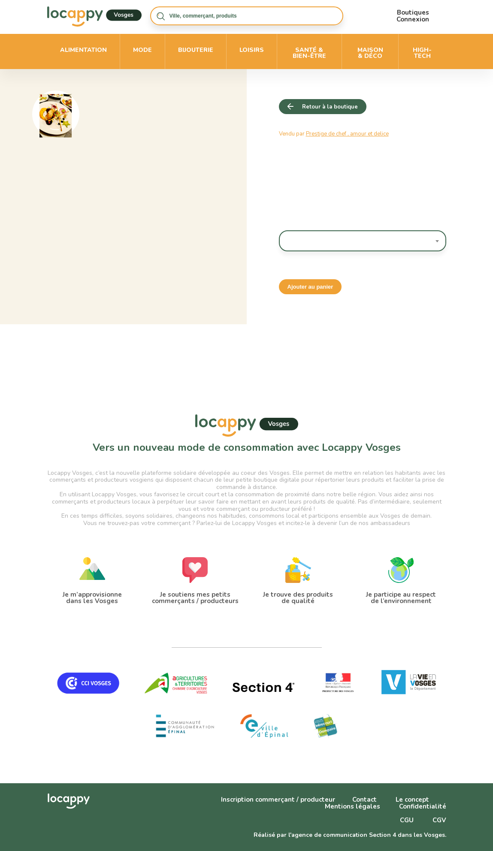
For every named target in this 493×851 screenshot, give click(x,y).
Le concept (412, 799)
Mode (142, 50)
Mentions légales (352, 806)
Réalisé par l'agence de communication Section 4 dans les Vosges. (350, 835)
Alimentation (83, 50)
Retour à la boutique (330, 107)
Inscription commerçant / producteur (278, 799)
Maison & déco (370, 53)
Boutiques (413, 12)
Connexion (412, 19)
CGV (439, 820)
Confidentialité (422, 806)
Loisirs (251, 50)
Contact (364, 799)
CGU (407, 820)
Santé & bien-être (309, 53)
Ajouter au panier (310, 287)
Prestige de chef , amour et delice (347, 134)
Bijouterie (195, 50)
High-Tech (422, 53)
